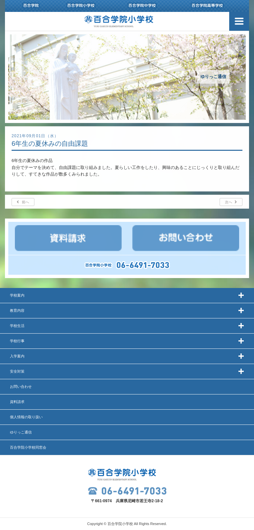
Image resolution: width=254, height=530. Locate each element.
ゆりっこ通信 (21, 432)
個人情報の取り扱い (26, 417)
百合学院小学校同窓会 (28, 447)
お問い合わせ (21, 386)
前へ (25, 202)
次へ (228, 202)
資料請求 (17, 402)
